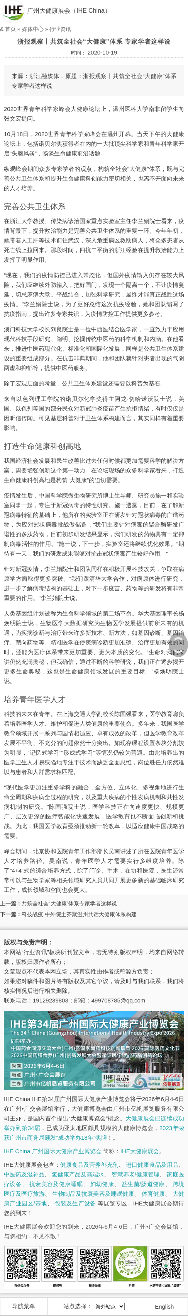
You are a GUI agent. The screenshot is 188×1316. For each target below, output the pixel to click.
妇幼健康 (102, 1184)
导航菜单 (23, 1306)
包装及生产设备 (75, 1203)
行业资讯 (60, 29)
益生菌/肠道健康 (143, 1184)
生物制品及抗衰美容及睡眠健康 (93, 1193)
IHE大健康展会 (139, 1151)
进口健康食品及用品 (152, 1164)
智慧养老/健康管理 (135, 1174)
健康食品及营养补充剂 (89, 1164)
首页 (10, 29)
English (164, 1306)
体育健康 (153, 1193)
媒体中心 (33, 29)
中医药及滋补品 (24, 1174)
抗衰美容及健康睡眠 (56, 1184)
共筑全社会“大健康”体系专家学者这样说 (69, 903)
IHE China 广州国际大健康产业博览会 (53, 1151)
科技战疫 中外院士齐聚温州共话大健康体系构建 (79, 914)
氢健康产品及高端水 (78, 1174)
